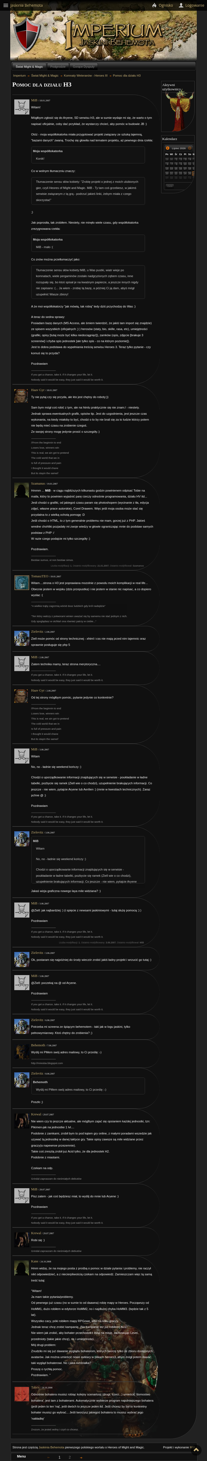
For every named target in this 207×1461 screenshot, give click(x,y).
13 (166, 168)
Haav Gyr (37, 390)
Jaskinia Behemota (51, 1447)
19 (194, 168)
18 (189, 168)
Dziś (169, 186)
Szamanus (38, 483)
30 (171, 159)
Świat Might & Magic (29, 66)
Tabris (35, 1387)
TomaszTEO (39, 576)
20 (166, 173)
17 (185, 168)
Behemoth (38, 1045)
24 (185, 173)
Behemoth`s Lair (27, 34)
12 (194, 164)
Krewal (36, 1114)
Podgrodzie (58, 66)
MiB (34, 100)
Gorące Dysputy (83, 66)
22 (176, 173)
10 (185, 164)
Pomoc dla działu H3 (127, 75)
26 (194, 173)
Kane (35, 1261)
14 (171, 168)
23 (180, 173)
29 (166, 159)
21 (171, 173)
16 (180, 168)
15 (176, 168)
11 (189, 164)
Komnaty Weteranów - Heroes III (86, 75)
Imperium (114, 35)
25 (189, 173)
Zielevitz (37, 631)
